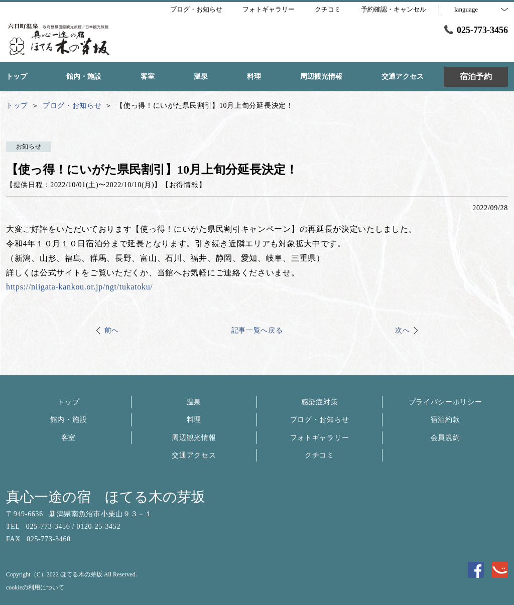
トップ (68, 402)
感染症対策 (319, 402)
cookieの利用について (35, 587)
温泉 (194, 402)
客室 (68, 437)
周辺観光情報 (194, 437)
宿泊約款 (445, 419)
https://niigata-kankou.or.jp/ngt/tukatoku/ (79, 286)
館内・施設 (68, 419)
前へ (111, 330)
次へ (402, 330)
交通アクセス (194, 455)
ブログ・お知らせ (319, 419)
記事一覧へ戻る (257, 330)
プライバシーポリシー (445, 402)
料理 (194, 419)
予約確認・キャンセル (393, 9)
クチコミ (319, 455)
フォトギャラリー (319, 437)
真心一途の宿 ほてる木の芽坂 (105, 497)
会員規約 (445, 437)
